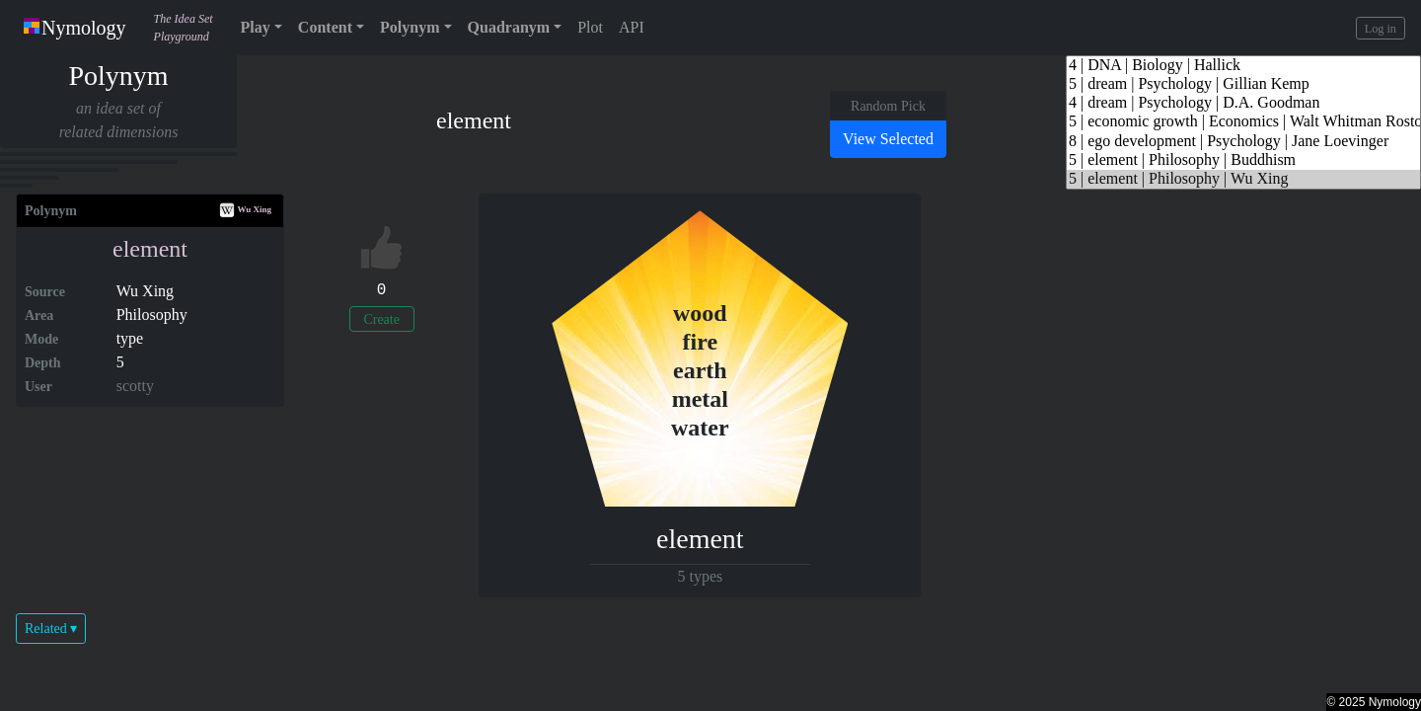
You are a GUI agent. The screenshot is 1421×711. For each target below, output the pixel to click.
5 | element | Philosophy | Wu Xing (1243, 179)
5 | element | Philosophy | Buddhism (1243, 160)
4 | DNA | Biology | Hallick (1243, 65)
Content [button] (325, 27)
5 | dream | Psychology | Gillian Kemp (1243, 84)
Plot (590, 27)
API (631, 27)
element (149, 249)
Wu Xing (245, 209)
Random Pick (888, 106)
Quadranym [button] (509, 27)
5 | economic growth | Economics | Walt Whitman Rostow (1243, 122)
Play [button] (255, 27)
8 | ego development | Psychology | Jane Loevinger (1243, 141)
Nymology (75, 28)
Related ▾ (51, 628)
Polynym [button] (409, 27)
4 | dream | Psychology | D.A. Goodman (1243, 103)
